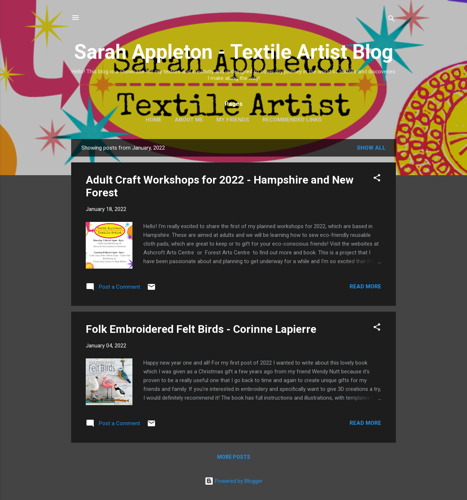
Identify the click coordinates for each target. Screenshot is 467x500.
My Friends (232, 119)
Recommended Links (292, 119)
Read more (365, 286)
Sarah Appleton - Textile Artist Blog (233, 52)
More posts (233, 457)
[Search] (391, 20)
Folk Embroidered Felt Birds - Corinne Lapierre (201, 329)
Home (154, 119)
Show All (371, 148)
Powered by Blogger (234, 481)
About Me (189, 119)
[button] (377, 179)
